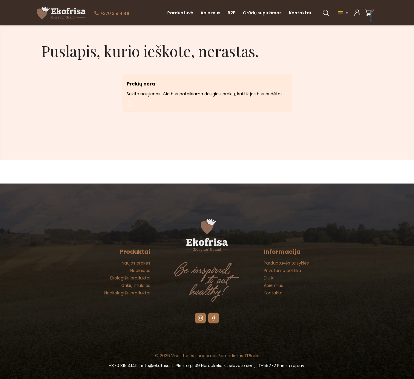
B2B (232, 13)
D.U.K (269, 278)
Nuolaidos (140, 270)
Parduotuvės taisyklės (286, 263)
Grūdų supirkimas (262, 13)
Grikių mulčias (135, 285)
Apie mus (210, 13)
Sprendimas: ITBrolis (238, 355)
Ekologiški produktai (130, 278)
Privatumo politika (282, 270)
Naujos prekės (136, 263)
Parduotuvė (180, 13)
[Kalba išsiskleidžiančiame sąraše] (344, 13)
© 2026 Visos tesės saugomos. (186, 355)
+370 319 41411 (114, 13)
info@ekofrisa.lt (157, 366)
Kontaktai (300, 13)
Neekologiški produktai (127, 293)
